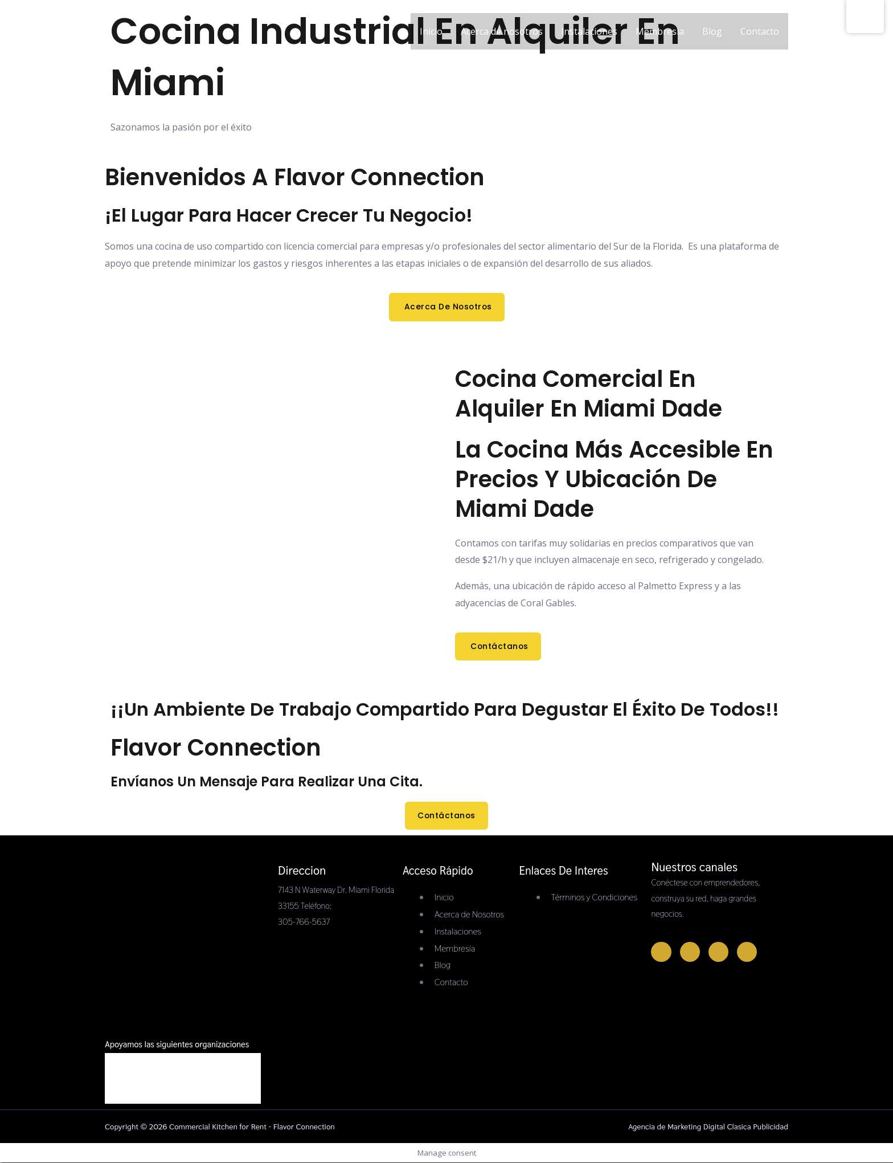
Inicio (431, 37)
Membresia (660, 37)
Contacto (759, 37)
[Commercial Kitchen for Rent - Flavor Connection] (140, 93)
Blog (712, 37)
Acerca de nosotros (502, 37)
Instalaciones (589, 37)
